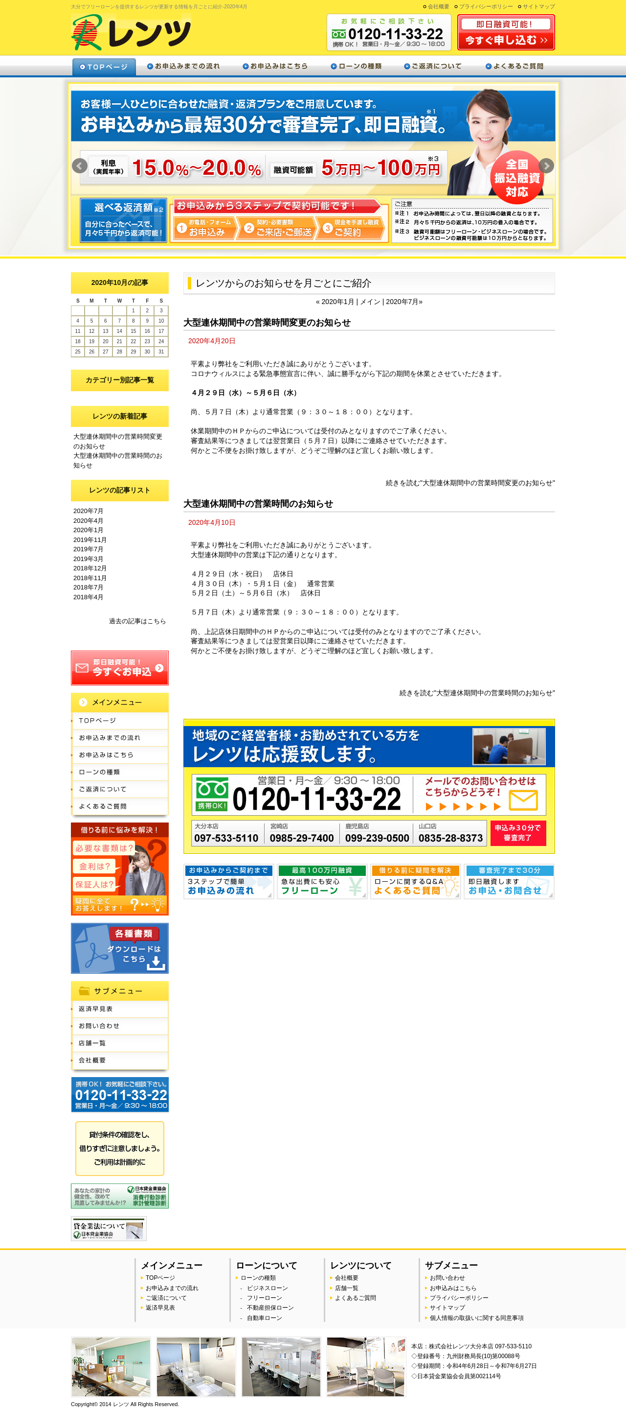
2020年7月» (404, 302)
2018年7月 (88, 587)
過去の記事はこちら (137, 621)
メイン (371, 302)
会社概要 (438, 6)
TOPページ (120, 720)
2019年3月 (88, 559)
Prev (80, 166)
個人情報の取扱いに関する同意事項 (477, 1318)
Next (546, 166)
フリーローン (264, 1297)
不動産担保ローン (270, 1307)
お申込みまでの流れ (183, 65)
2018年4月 (88, 597)
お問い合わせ (120, 1026)
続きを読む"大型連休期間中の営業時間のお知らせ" (477, 693)
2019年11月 (90, 539)
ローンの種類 (356, 65)
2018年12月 (90, 568)
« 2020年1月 (336, 302)
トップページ (104, 65)
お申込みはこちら (274, 65)
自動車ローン (264, 1318)
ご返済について (432, 65)
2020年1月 (88, 530)
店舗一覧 (120, 1043)
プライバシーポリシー (486, 6)
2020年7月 (88, 511)
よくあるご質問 (513, 65)
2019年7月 (88, 549)
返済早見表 (120, 1009)
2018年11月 (90, 578)
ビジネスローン (267, 1288)
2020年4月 (88, 520)
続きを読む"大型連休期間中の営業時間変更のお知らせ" (470, 483)
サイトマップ (539, 6)
